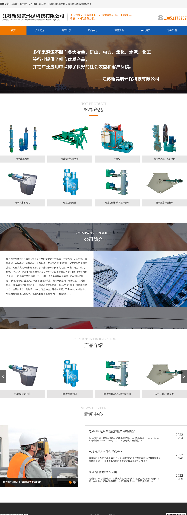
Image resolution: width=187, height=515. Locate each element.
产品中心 (92, 30)
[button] (184, 376)
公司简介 (39, 30)
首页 (13, 30)
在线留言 (145, 30)
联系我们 (172, 30)
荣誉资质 (119, 30)
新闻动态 (66, 30)
